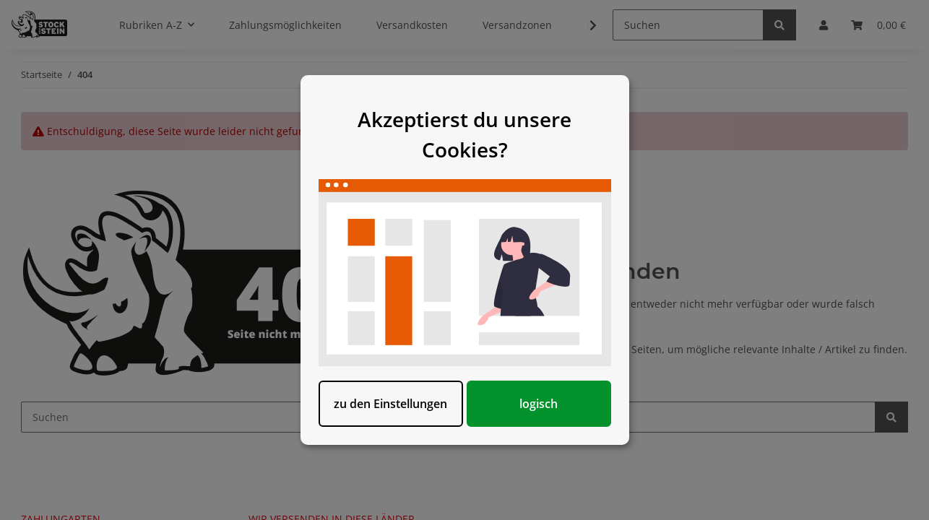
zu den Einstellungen (390, 404)
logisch (538, 404)
